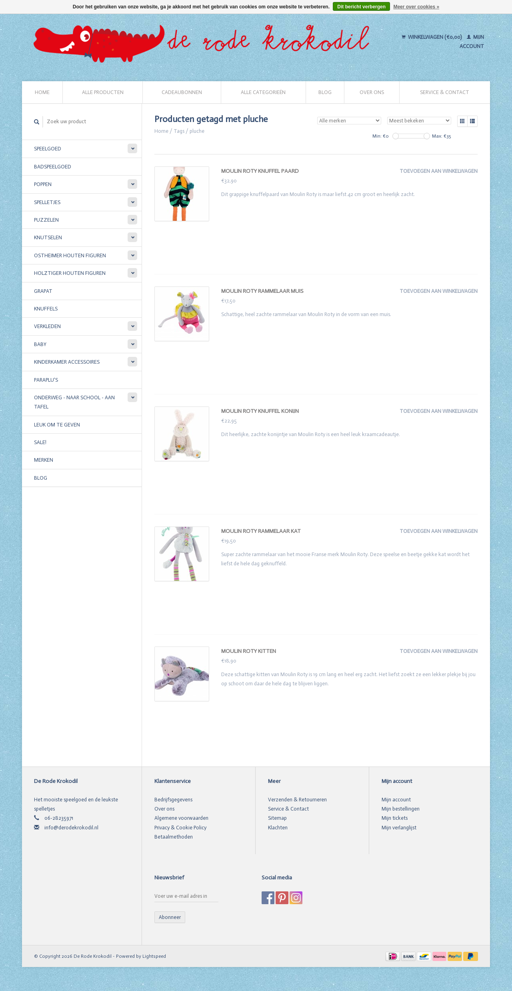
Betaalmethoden (173, 837)
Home (42, 92)
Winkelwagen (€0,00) (432, 37)
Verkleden (47, 326)
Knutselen (48, 237)
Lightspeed (154, 956)
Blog (325, 92)
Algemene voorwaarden (181, 818)
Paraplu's (46, 380)
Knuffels (46, 309)
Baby (40, 344)
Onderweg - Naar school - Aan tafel (74, 402)
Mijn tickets (395, 818)
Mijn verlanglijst (399, 828)
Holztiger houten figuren (70, 273)
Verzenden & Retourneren (297, 800)
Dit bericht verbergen (361, 7)
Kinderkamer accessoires (67, 362)
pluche (197, 131)
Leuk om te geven (57, 425)
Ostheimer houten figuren (70, 255)
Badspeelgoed (52, 167)
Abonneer (170, 917)
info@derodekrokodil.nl (71, 828)
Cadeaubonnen (182, 92)
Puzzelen (46, 220)
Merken (43, 460)
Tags (179, 131)
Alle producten (103, 92)
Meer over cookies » (416, 7)
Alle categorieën (263, 92)
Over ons (372, 92)
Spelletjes (47, 202)
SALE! (40, 442)
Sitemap (277, 818)
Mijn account (396, 800)
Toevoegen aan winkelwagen (439, 171)
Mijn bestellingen (401, 809)
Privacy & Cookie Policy (180, 828)
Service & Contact (444, 92)
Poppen (43, 184)
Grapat (43, 291)
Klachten (278, 828)
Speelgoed (47, 149)
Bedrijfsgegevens (173, 800)
